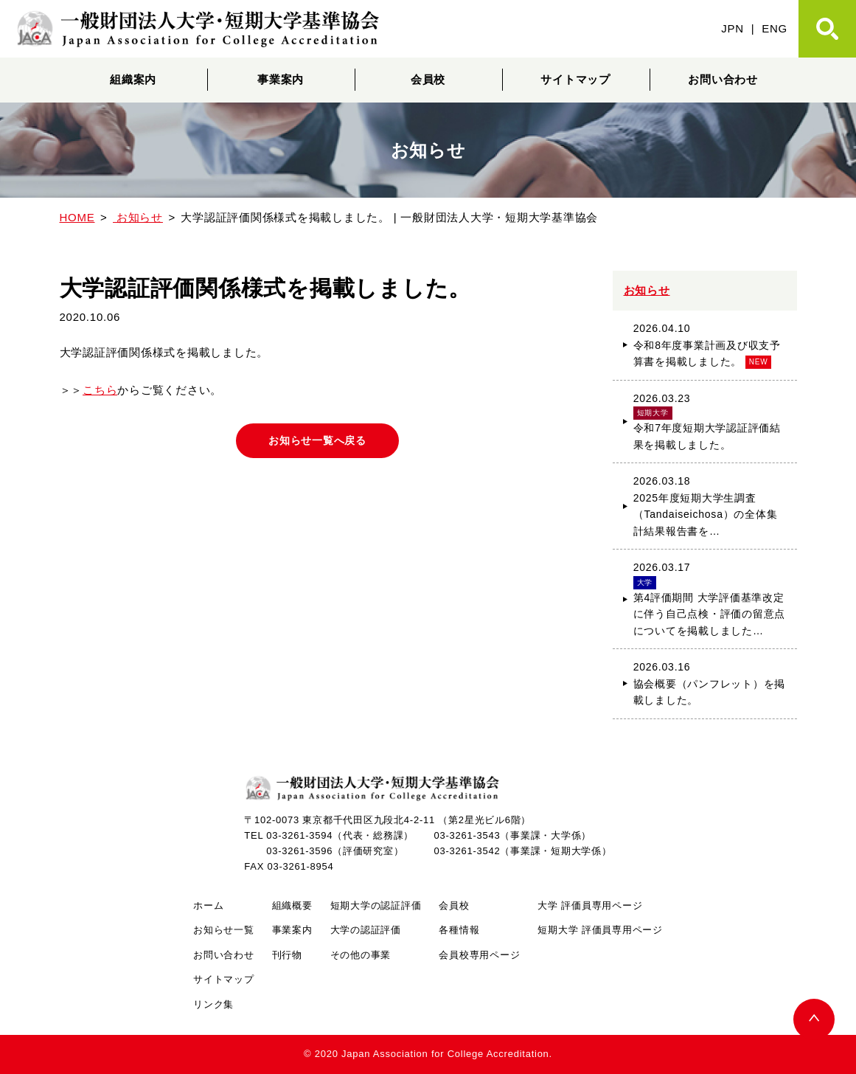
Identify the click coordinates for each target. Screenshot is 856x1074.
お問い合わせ (723, 79)
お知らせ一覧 (223, 929)
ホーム (208, 905)
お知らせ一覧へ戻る (317, 441)
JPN (732, 28)
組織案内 (133, 79)
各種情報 (459, 929)
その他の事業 (361, 954)
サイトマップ (575, 79)
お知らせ (647, 290)
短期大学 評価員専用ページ (599, 929)
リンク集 (213, 1004)
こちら (100, 390)
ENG (774, 28)
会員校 (428, 79)
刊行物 (287, 954)
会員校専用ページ (479, 954)
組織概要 (292, 905)
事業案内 (280, 79)
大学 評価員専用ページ (589, 905)
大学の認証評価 (365, 929)
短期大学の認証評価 (376, 905)
